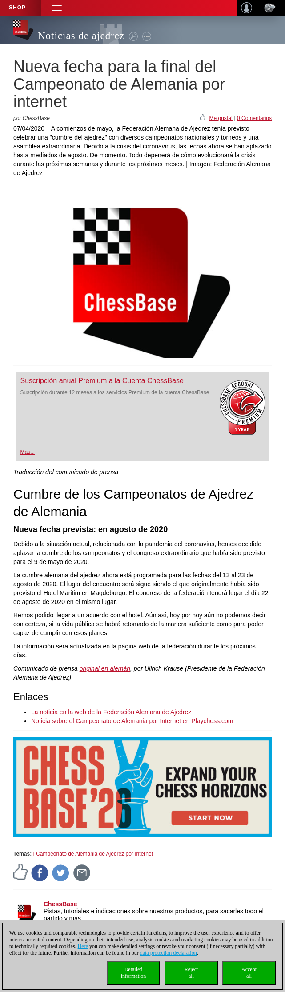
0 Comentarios (254, 118)
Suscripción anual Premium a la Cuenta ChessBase (102, 380)
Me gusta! (221, 118)
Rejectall (191, 972)
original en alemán (105, 668)
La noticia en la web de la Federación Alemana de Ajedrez (111, 712)
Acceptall (249, 972)
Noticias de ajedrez (81, 35)
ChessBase (60, 904)
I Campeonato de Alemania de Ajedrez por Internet (93, 854)
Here (83, 946)
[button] (56, 8)
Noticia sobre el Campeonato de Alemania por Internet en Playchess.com (132, 720)
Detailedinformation (133, 972)
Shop (17, 7)
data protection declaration (168, 953)
